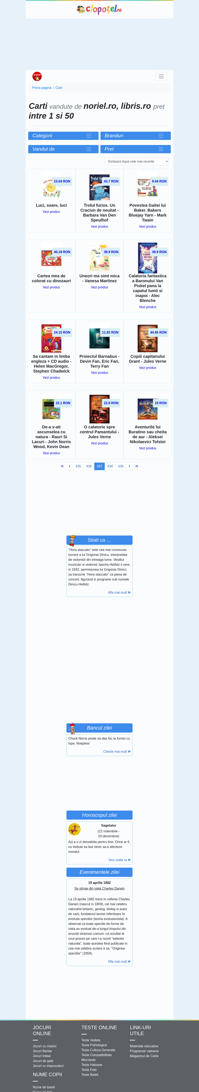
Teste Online (99, 1027)
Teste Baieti (89, 1074)
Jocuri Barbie (42, 1051)
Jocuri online (42, 1030)
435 (78, 466)
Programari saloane (144, 1051)
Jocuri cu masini (44, 1046)
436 (89, 466)
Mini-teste (88, 1060)
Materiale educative (144, 1046)
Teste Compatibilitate (96, 1055)
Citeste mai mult (117, 751)
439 (121, 466)
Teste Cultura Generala (98, 1050)
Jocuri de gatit (43, 1061)
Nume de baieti (44, 1087)
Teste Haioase (91, 1065)
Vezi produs (51, 211)
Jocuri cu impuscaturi (48, 1066)
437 (99, 466)
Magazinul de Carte (144, 1056)
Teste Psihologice (94, 1045)
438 (110, 466)
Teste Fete (89, 1069)
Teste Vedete (91, 1040)
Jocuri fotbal (41, 1056)
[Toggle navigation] (161, 76)
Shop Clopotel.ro (37, 76)
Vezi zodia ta (119, 860)
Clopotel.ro (99, 9)
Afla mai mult (119, 592)
